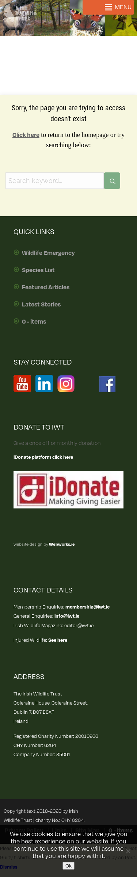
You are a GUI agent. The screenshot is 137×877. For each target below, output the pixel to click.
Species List (38, 270)
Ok (68, 866)
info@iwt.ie (66, 616)
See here (57, 640)
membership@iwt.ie (87, 606)
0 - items (34, 321)
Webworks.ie (61, 544)
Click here (25, 135)
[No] (128, 851)
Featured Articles (45, 287)
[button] (123, 7)
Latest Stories (41, 304)
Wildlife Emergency (48, 253)
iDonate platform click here (43, 457)
